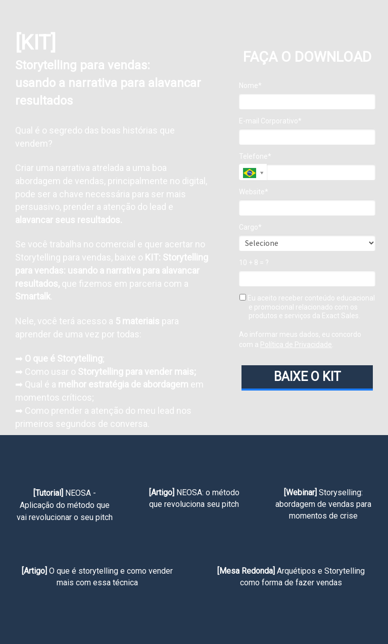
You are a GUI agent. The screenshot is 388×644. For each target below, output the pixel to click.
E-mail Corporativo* (270, 121)
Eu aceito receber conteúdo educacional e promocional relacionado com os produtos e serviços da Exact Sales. (307, 307)
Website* (253, 192)
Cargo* (250, 227)
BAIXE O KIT (307, 376)
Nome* (250, 85)
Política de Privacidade (296, 344)
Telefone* (255, 156)
